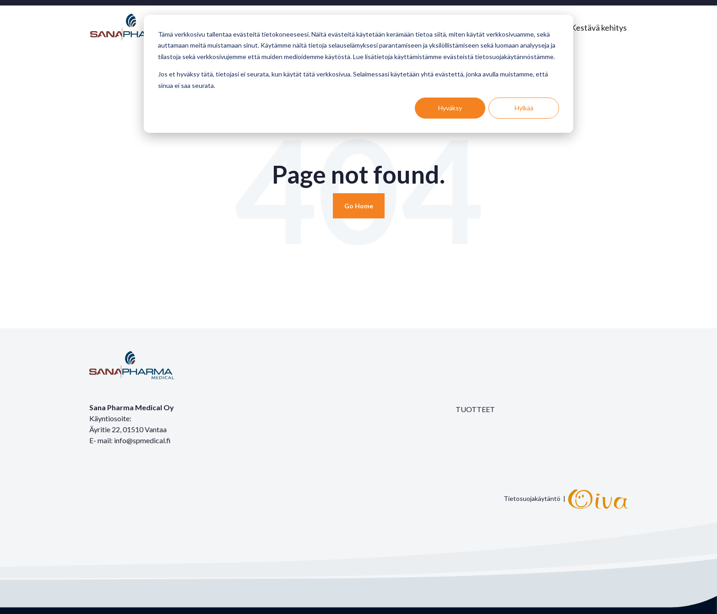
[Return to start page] (359, 205)
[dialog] (358, 74)
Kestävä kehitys (598, 27)
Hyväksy (450, 108)
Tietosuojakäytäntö (532, 498)
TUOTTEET (475, 409)
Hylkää (524, 108)
